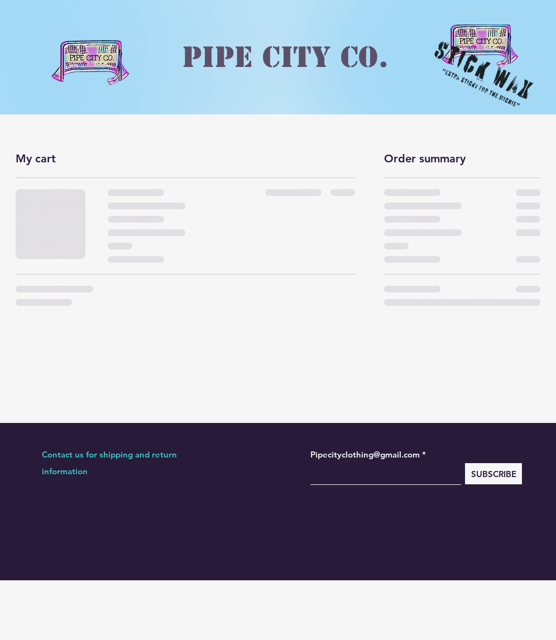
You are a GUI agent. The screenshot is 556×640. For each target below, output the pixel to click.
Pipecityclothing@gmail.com (365, 454)
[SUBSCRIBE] (493, 473)
